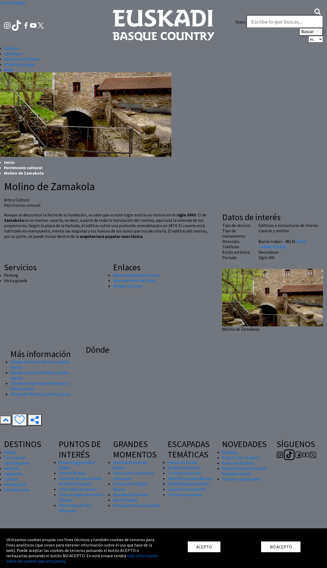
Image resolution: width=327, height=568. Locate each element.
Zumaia (11, 479)
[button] (317, 11)
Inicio (9, 162)
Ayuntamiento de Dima (134, 280)
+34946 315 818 (272, 246)
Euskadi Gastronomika (188, 483)
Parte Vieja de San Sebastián (75, 508)
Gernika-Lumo (17, 489)
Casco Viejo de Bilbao (78, 489)
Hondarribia (15, 484)
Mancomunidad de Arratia (136, 275)
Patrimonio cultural (23, 167)
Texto (240, 22)
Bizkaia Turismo (127, 286)
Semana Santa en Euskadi (136, 505)
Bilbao (10, 452)
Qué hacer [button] (13, 53)
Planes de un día (182, 462)
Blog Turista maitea (240, 457)
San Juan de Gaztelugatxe (16, 460)
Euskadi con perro (184, 467)
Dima (301, 241)
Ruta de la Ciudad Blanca (190, 478)
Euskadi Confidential (186, 489)
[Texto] (284, 21)
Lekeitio (11, 468)
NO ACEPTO (281, 546)
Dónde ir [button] (11, 48)
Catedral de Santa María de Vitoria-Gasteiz (80, 481)
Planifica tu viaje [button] (19, 64)
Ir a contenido (12, 2)
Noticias (229, 452)
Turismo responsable (241, 479)
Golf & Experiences (185, 494)
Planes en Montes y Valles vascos (40, 394)
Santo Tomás (125, 500)
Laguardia (13, 473)
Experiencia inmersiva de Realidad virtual (244, 471)
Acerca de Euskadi (238, 463)
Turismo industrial (184, 473)
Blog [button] (8, 69)
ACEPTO (204, 546)
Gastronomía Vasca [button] (21, 59)
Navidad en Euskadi (130, 494)
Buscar (311, 32)
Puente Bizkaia (72, 473)
